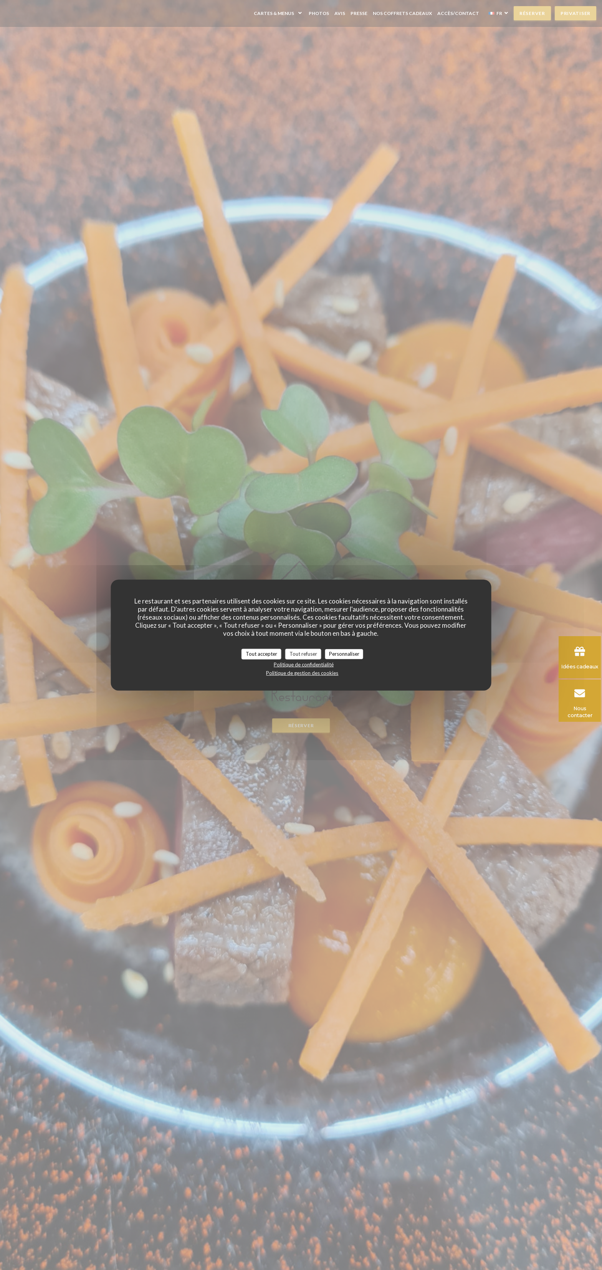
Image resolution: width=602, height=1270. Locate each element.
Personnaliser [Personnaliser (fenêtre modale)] (344, 654)
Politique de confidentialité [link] (304, 664)
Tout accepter (261, 654)
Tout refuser (303, 654)
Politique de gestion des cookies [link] (302, 673)
